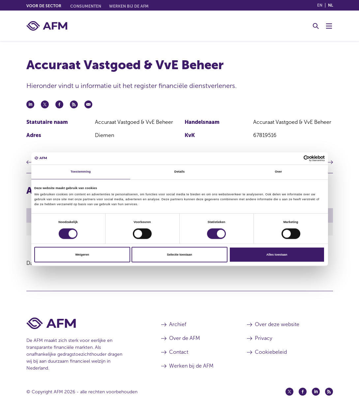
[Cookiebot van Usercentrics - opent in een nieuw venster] (296, 158)
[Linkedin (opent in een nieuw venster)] (316, 393)
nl (330, 5)
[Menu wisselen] (329, 26)
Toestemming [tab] (81, 172)
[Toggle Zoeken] (316, 26)
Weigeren (82, 254)
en (319, 5)
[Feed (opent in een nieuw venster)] (329, 393)
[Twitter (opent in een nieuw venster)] (289, 393)
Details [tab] (179, 172)
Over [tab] (278, 172)
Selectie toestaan (179, 254)
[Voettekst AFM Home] (83, 324)
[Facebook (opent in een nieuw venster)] (303, 393)
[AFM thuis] (46, 26)
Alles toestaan (276, 254)
